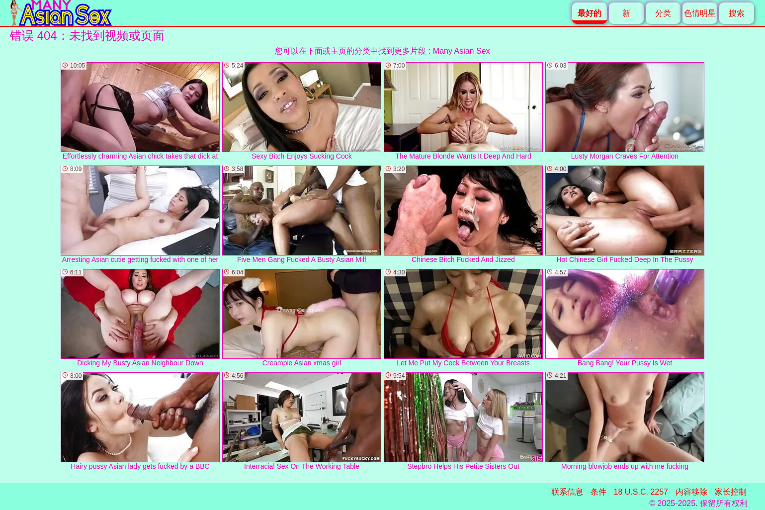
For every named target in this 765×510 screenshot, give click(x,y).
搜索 (737, 13)
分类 (663, 13)
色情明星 (700, 13)
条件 (598, 492)
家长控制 (731, 492)
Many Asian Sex (461, 51)
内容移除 (691, 492)
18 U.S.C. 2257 (641, 492)
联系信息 (567, 492)
